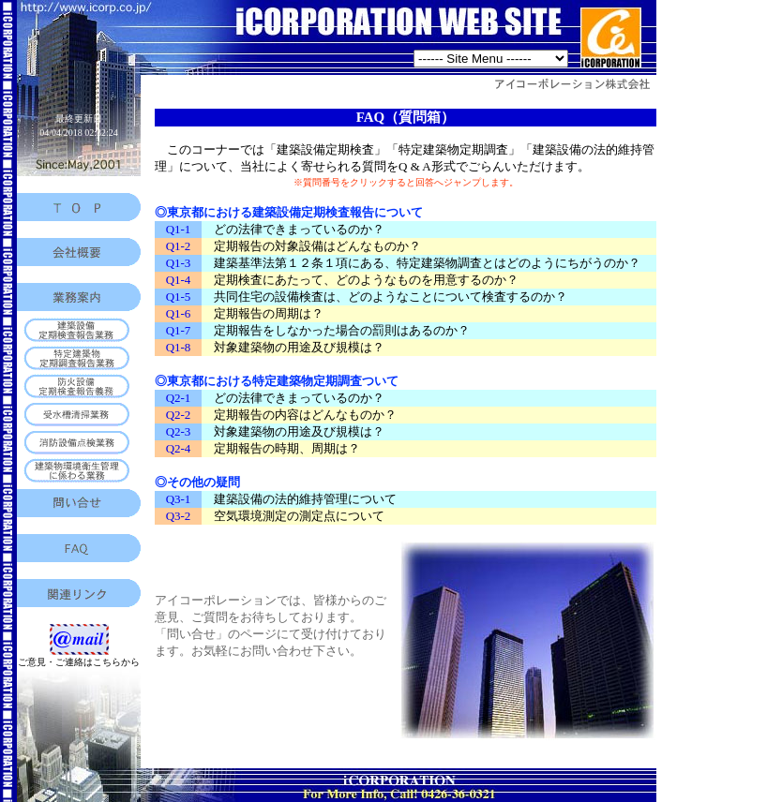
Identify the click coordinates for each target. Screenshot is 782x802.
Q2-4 (178, 448)
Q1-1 (178, 229)
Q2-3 (178, 431)
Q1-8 (178, 347)
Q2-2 (178, 415)
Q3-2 (178, 516)
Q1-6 (178, 313)
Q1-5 (178, 297)
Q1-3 (178, 263)
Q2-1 (178, 398)
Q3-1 (178, 499)
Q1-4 (178, 280)
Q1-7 (178, 330)
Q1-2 (178, 246)
